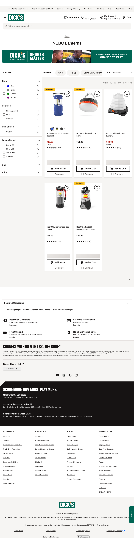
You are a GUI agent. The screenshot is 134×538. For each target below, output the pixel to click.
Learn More (13, 325)
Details (12, 337)
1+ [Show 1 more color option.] (65, 129)
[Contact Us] (12, 368)
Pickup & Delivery (73, 9)
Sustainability (8, 470)
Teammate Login (9, 483)
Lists (110, 9)
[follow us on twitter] (63, 375)
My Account (39, 436)
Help (130, 9)
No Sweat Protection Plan (108, 466)
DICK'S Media (8, 453)
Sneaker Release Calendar (18, 9)
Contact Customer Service (44, 449)
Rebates (70, 466)
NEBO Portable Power (48, 310)
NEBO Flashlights (66, 310)
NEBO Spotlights (14, 310)
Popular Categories (74, 479)
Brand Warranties (105, 470)
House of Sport (72, 440)
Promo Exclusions (105, 458)
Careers (6, 440)
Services (60, 9)
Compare (58, 174)
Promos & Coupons (74, 462)
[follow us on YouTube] (57, 375)
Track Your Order (41, 453)
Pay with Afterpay (41, 475)
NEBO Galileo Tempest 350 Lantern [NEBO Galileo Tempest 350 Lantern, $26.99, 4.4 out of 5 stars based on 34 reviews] (58, 228)
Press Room (7, 475)
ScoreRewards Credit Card (44, 445)
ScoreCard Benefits (42, 440)
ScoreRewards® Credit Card (42, 9)
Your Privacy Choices (114, 531)
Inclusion (6, 458)
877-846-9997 (93, 525)
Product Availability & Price (108, 453)
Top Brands (71, 475)
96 (115, 83)
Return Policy (104, 436)
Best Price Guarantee (107, 449)
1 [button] (129, 279)
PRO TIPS (102, 488)
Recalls (101, 462)
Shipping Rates (104, 445)
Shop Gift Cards (31, 397)
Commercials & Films (10, 462)
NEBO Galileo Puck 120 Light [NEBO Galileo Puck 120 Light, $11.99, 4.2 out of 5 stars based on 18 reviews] (86, 134)
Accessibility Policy (83, 531)
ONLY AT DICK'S (105, 492)
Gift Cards (100, 9)
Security (102, 479)
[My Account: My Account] (110, 17)
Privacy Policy (51, 531)
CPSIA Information (105, 483)
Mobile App (39, 466)
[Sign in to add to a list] (67, 94)
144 (119, 83)
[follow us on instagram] (76, 375)
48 (111, 83)
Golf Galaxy (71, 453)
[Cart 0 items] (126, 17)
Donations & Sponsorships (12, 445)
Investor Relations (9, 466)
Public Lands (71, 458)
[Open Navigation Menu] (4, 17)
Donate (76, 337)
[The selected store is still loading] (71, 17)
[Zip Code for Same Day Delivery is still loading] (89, 17)
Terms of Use (18, 531)
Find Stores (88, 9)
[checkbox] (58, 174)
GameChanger (72, 445)
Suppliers (6, 479)
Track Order (120, 9)
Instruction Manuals (106, 475)
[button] (60, 73)
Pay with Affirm (40, 470)
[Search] (69, 26)
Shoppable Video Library (76, 470)
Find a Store (71, 436)
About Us (6, 436)
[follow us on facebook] (70, 375)
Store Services (40, 458)
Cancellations (104, 440)
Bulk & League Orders (75, 449)
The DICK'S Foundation (11, 449)
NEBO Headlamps (30, 310)
